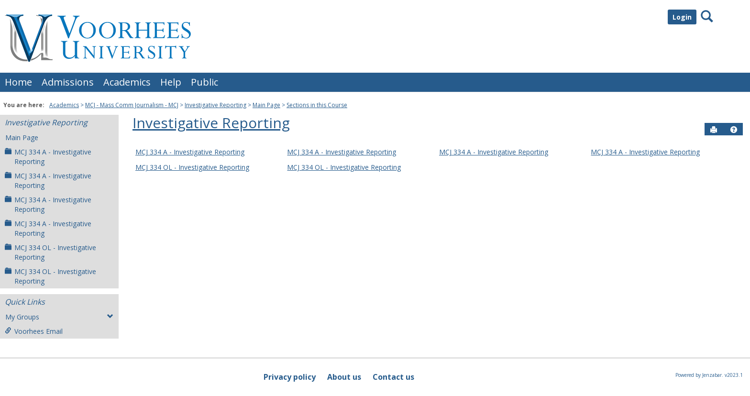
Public (204, 82)
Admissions (68, 82)
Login (682, 17)
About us (344, 377)
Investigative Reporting (215, 105)
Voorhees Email (34, 331)
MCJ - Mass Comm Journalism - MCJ (131, 105)
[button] (734, 129)
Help (170, 82)
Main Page (266, 105)
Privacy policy (290, 377)
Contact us (393, 377)
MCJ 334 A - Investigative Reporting (48, 156)
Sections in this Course (317, 105)
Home (18, 82)
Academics (127, 82)
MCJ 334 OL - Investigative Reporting (50, 252)
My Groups (59, 316)
